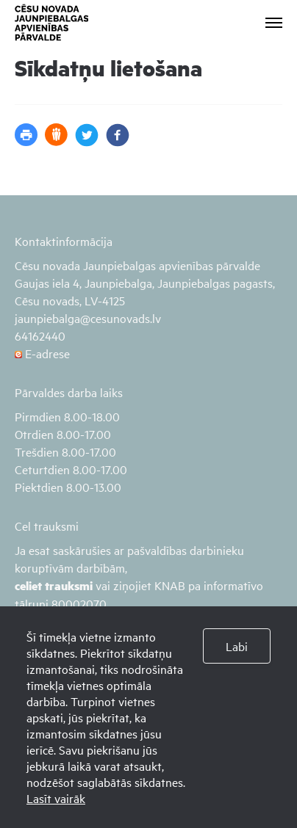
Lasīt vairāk (55, 798)
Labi (237, 646)
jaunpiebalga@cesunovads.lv (88, 318)
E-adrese (42, 353)
